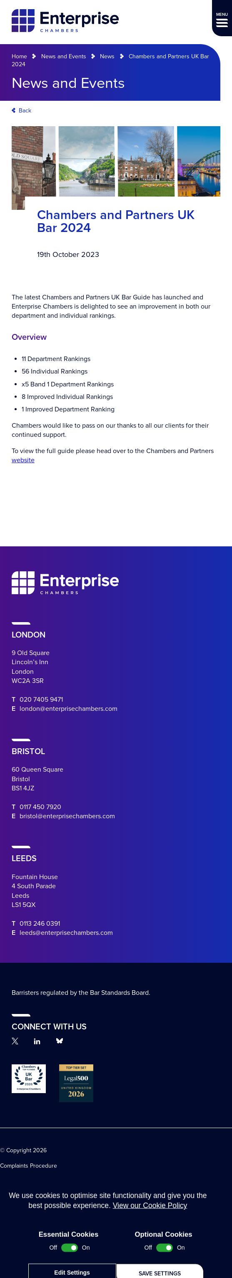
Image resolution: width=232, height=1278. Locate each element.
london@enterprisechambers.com (68, 709)
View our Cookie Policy (150, 1245)
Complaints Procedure (28, 1165)
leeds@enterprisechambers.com (66, 933)
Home (19, 56)
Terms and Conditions (28, 1178)
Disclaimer (13, 1203)
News (107, 56)
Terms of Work (18, 1191)
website (23, 460)
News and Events (63, 56)
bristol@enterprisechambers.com (67, 816)
